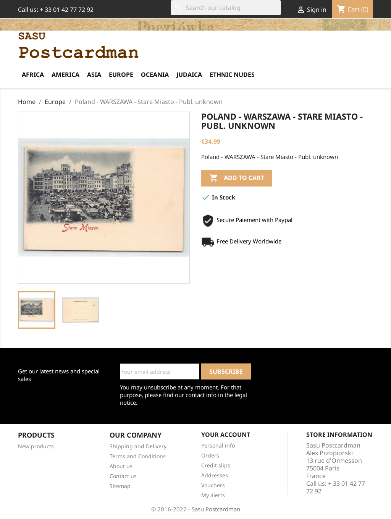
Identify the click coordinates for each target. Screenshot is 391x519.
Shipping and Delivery (138, 446)
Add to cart (236, 178)
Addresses (214, 475)
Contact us (123, 476)
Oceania (155, 74)
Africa (33, 74)
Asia (94, 74)
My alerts (213, 495)
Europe (121, 74)
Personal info (218, 445)
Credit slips (215, 465)
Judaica (189, 74)
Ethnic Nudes (232, 74)
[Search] (226, 7)
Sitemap (120, 486)
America (65, 74)
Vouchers (213, 485)
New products (36, 446)
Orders (210, 455)
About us (121, 466)
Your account (225, 434)
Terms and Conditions (138, 456)
